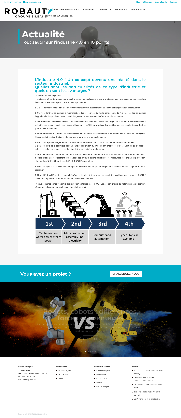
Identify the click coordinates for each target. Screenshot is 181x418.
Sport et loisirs (101, 379)
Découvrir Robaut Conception (57, 16)
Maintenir (120, 10)
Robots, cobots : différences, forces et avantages (90, 316)
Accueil (45, 10)
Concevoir (88, 10)
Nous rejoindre (161, 2)
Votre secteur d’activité (65, 10)
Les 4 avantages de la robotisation (147, 399)
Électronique (101, 374)
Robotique (136, 10)
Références (147, 2)
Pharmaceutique (102, 387)
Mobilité (99, 382)
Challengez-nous (125, 273)
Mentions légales (64, 370)
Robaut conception (39, 414)
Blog (138, 2)
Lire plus (90, 340)
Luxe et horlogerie (103, 370)
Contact (173, 2)
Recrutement (63, 374)
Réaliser (104, 10)
